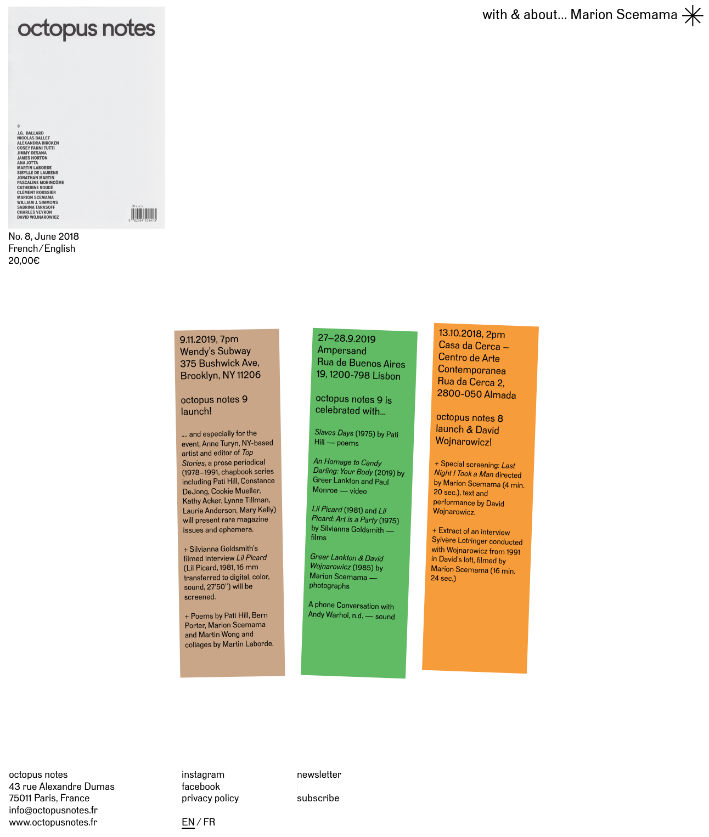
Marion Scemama (580, 14)
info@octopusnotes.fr (53, 809)
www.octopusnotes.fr (53, 822)
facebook (201, 786)
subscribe (318, 798)
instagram (203, 774)
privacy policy (210, 797)
